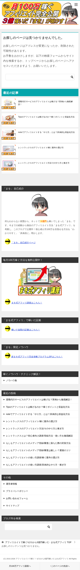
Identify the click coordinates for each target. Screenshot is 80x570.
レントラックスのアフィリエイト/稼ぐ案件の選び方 (41, 147)
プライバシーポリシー (17, 491)
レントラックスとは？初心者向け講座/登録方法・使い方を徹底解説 (39, 435)
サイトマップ (12, 505)
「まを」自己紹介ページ (23, 242)
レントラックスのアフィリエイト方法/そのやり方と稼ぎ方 (43, 163)
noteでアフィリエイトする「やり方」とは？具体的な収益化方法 (46, 132)
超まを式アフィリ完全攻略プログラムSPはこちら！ (37, 356)
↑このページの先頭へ (60, 566)
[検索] (40, 77)
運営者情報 (11, 484)
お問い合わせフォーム (17, 498)
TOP (38, 542)
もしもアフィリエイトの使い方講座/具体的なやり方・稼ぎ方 (36, 464)
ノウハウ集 (11, 380)
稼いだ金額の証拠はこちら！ (25, 329)
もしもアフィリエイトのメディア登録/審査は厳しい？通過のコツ (38, 450)
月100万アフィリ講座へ (20, 566)
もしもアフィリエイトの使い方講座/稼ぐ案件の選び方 (33, 457)
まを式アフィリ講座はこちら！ (26, 302)
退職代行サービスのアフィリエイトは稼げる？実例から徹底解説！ (45, 102)
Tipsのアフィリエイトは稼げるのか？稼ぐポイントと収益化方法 (46, 117)
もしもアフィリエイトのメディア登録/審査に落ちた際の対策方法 (38, 443)
